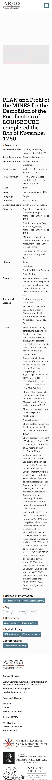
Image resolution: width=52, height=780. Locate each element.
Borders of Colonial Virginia (16, 688)
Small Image (28, 623)
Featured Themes (13, 698)
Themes (7, 703)
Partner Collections (12, 711)
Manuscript (20, 612)
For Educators (10, 730)
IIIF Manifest (10, 634)
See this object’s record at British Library (24, 600)
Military (32, 612)
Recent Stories (11, 676)
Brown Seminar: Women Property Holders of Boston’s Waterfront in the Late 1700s (25, 683)
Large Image (10, 623)
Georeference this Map (15, 645)
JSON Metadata (29, 634)
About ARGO (10, 717)
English (8, 612)
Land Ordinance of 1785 (14, 692)
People (6, 707)
